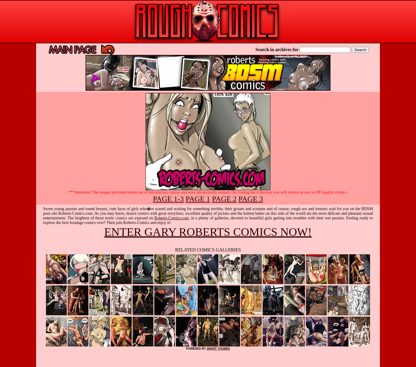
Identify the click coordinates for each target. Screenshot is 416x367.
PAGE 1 (198, 199)
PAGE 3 (251, 199)
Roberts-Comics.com (172, 218)
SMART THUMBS (218, 348)
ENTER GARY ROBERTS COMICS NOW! (208, 231)
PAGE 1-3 (168, 199)
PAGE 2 (224, 199)
